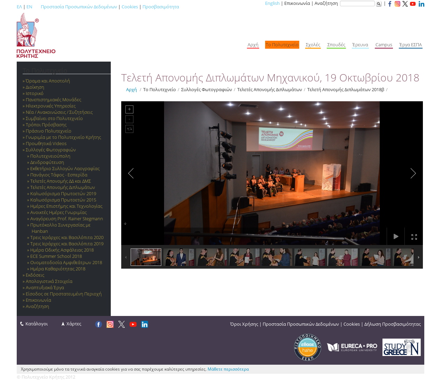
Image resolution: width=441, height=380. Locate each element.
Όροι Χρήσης (244, 324)
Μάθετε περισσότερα (228, 369)
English (272, 3)
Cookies (130, 6)
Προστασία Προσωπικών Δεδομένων (79, 6)
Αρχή (131, 89)
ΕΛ (19, 6)
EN (29, 6)
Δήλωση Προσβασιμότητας (392, 324)
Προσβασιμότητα (160, 6)
